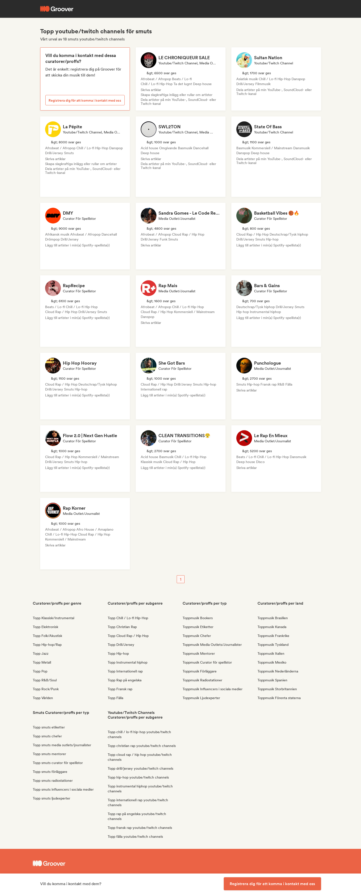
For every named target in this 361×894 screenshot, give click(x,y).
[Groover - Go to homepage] (70, 863)
